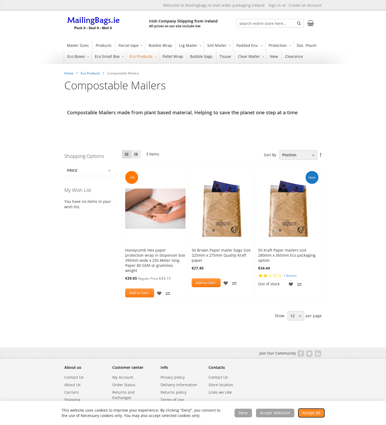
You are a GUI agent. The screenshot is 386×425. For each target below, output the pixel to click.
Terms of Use (172, 399)
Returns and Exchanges (123, 395)
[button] (159, 293)
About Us (72, 384)
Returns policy (173, 392)
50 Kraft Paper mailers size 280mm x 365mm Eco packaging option (287, 255)
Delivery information (179, 384)
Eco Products (90, 73)
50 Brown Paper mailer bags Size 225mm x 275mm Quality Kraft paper (221, 255)
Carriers (71, 392)
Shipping (72, 399)
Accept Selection (275, 412)
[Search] (299, 23)
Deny (243, 412)
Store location (221, 384)
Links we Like (220, 392)
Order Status (123, 384)
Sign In (275, 5)
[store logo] (93, 23)
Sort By (270, 154)
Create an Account (305, 5)
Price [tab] (72, 170)
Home (68, 73)
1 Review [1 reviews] (290, 276)
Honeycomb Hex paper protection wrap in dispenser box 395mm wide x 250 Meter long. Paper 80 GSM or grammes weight (155, 260)
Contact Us (74, 377)
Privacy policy (173, 377)
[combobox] (270, 23)
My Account (122, 377)
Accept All (311, 412)
